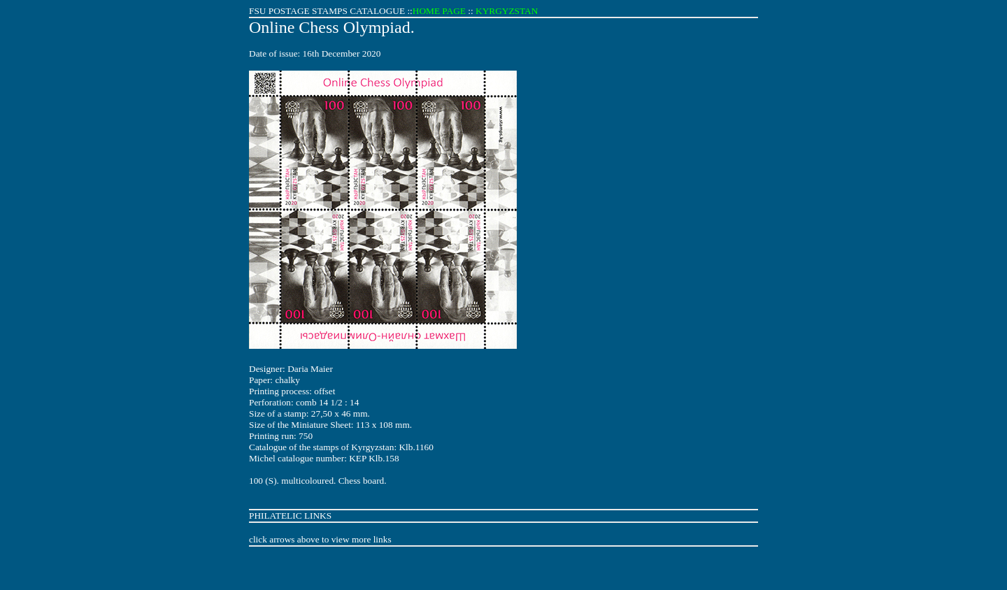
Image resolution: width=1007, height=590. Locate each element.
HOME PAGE (439, 11)
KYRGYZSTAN (507, 11)
